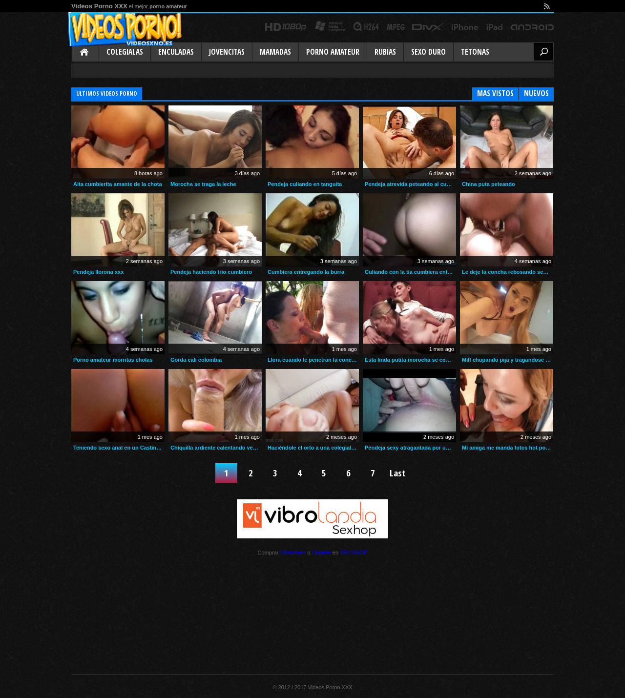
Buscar (543, 52)
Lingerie (321, 552)
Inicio (85, 52)
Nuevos (536, 93)
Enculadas (176, 52)
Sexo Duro (428, 52)
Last (397, 473)
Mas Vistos (495, 93)
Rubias (385, 52)
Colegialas (124, 52)
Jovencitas (227, 52)
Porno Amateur (332, 52)
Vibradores (293, 552)
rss (546, 6)
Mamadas (275, 52)
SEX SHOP (353, 552)
